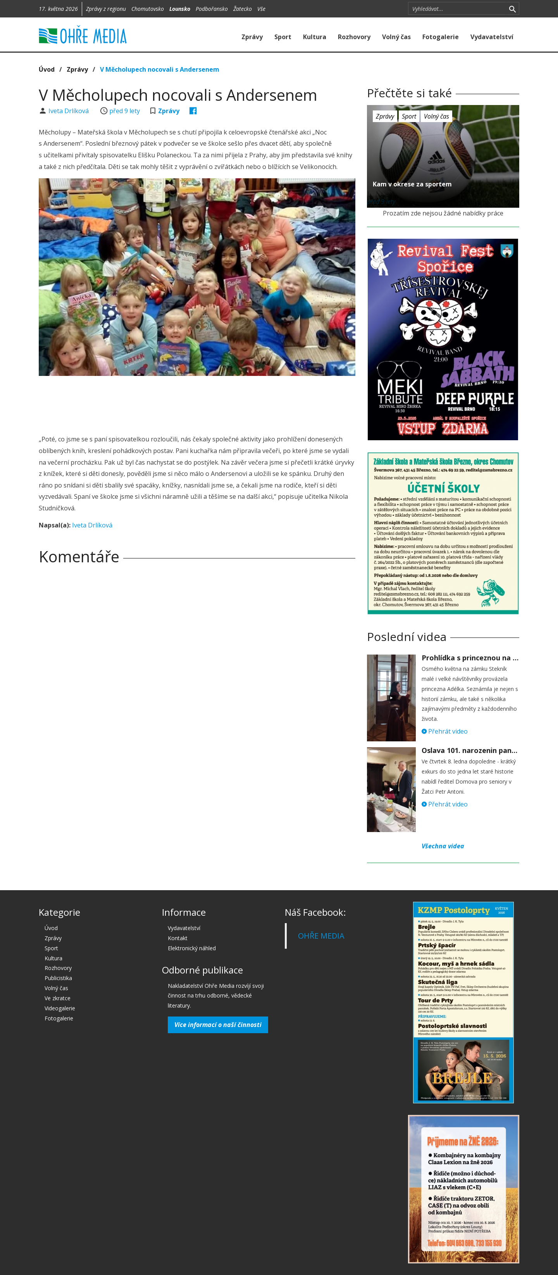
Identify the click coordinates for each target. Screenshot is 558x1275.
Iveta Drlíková (69, 111)
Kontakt (178, 938)
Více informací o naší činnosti (218, 1024)
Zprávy (252, 37)
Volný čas (396, 37)
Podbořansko (212, 8)
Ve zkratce (58, 998)
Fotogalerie (440, 37)
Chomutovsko (147, 8)
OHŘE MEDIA (321, 935)
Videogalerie (60, 1008)
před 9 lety (124, 111)
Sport (282, 37)
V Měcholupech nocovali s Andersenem (159, 69)
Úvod (47, 69)
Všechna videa (443, 846)
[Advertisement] (197, 403)
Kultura (314, 37)
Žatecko (242, 8)
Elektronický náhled (192, 948)
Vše (261, 8)
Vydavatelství (491, 37)
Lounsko (179, 8)
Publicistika (58, 978)
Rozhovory (354, 37)
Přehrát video (445, 731)
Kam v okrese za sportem (412, 184)
